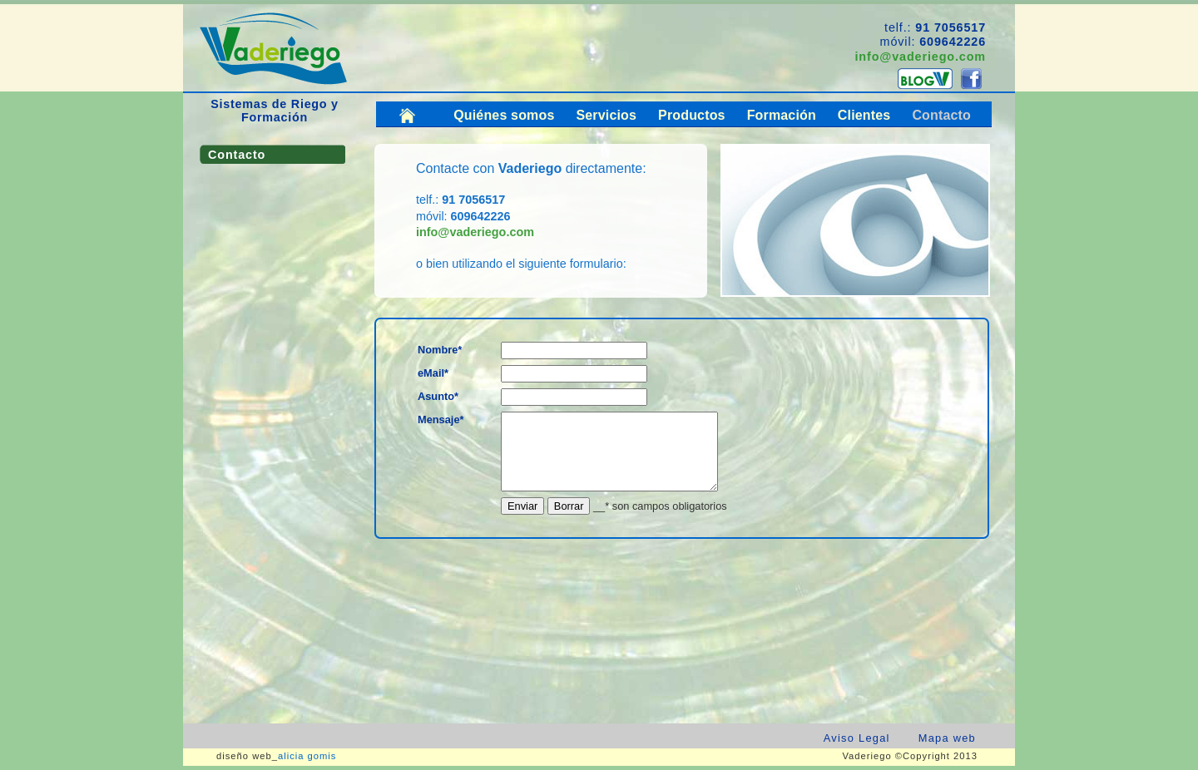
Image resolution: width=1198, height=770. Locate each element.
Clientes (864, 115)
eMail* (433, 373)
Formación (781, 115)
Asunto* (438, 396)
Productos (691, 115)
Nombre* (440, 349)
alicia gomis (307, 756)
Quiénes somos (503, 115)
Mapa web (947, 738)
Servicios (606, 115)
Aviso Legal (857, 738)
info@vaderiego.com (920, 56)
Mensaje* (440, 419)
